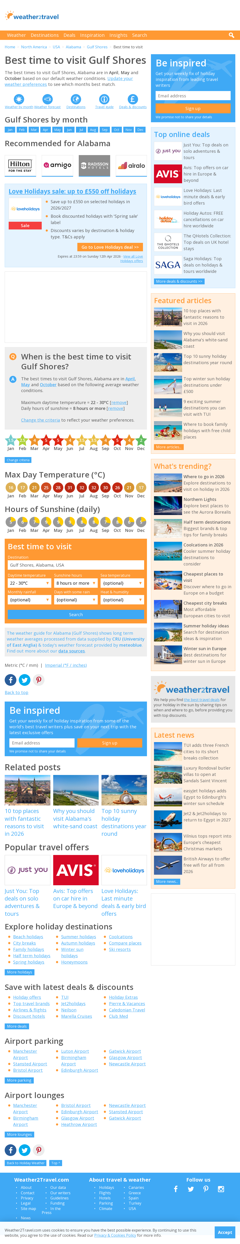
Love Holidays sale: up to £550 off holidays (72, 200)
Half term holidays (31, 965)
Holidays (106, 1196)
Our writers (60, 1201)
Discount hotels (29, 1025)
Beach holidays (28, 946)
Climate (105, 1217)
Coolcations (121, 946)
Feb (22, 129)
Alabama (73, 47)
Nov (128, 129)
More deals (17, 1035)
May (57, 129)
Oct (116, 129)
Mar (34, 129)
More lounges (19, 1143)
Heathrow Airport (79, 1133)
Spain (134, 1207)
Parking (106, 1212)
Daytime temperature (27, 584)
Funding (57, 1212)
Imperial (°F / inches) (66, 674)
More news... (167, 881)
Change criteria (18, 469)
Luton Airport (75, 1060)
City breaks (24, 952)
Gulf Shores (97, 47)
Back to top (16, 701)
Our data (58, 1196)
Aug (93, 129)
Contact (27, 1201)
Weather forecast (47, 107)
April (130, 387)
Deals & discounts (133, 107)
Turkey (135, 1212)
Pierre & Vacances (127, 1012)
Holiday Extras (123, 1006)
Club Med (118, 1025)
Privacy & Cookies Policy (115, 1235)
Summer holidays (78, 946)
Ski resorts (120, 958)
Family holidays (28, 958)
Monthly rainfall (22, 600)
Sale (25, 234)
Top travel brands (31, 1012)
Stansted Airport (30, 1073)
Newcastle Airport (127, 1073)
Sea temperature (115, 584)
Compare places (125, 952)
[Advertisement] (150, 15)
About (26, 1196)
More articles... (168, 447)
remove (119, 411)
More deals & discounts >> (179, 281)
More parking (19, 1089)
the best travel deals (202, 699)
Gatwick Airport (125, 1060)
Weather (16, 35)
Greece (135, 1201)
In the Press (51, 1219)
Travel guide (104, 107)
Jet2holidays (73, 1012)
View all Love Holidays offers (131, 267)
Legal (25, 1212)
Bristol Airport (28, 1079)
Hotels (105, 1207)
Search (139, 35)
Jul (81, 129)
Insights (118, 35)
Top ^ (55, 1172)
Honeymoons (74, 971)
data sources (71, 660)
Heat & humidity (115, 600)
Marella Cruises (76, 1025)
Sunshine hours (68, 584)
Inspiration (92, 35)
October (48, 393)
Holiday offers (27, 1006)
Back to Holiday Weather (26, 1172)
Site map (28, 1217)
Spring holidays (28, 971)
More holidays (19, 981)
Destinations (45, 35)
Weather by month (19, 107)
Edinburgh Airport (79, 1079)
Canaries (136, 1196)
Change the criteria (40, 429)
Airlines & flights (29, 1019)
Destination (18, 566)
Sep (105, 129)
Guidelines (59, 1207)
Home (10, 47)
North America (34, 47)
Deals (69, 35)
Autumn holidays (78, 952)
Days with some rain (72, 600)
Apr (45, 129)
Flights (105, 1201)
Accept (225, 1232)
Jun (69, 129)
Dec (140, 129)
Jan (10, 129)
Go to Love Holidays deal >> (110, 256)
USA (56, 47)
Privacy (27, 1207)
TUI (64, 1006)
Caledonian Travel (127, 1019)
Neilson (68, 1019)
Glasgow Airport (125, 1066)
